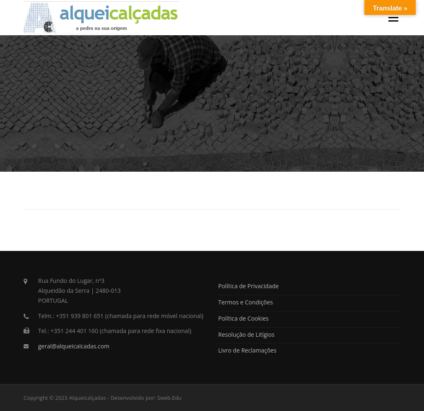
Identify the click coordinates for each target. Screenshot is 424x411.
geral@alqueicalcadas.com (73, 346)
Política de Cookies (243, 318)
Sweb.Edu (169, 397)
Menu (393, 17)
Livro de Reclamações (247, 350)
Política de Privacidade (248, 286)
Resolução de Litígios (246, 334)
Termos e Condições (245, 302)
